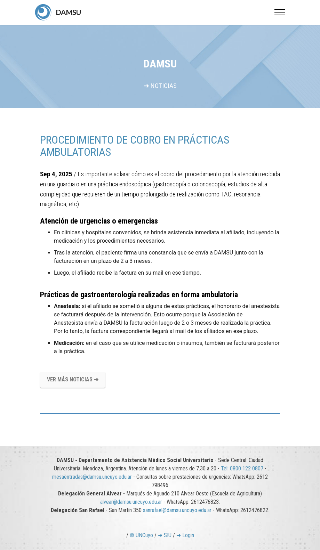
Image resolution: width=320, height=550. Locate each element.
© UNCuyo (141, 535)
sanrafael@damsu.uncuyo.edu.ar (177, 510)
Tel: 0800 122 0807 (242, 468)
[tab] (160, 413)
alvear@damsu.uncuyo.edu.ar (131, 502)
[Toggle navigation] (279, 12)
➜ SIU (164, 535)
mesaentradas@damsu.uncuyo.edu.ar (92, 477)
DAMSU (68, 12)
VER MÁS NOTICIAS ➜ (72, 379)
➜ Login (185, 535)
